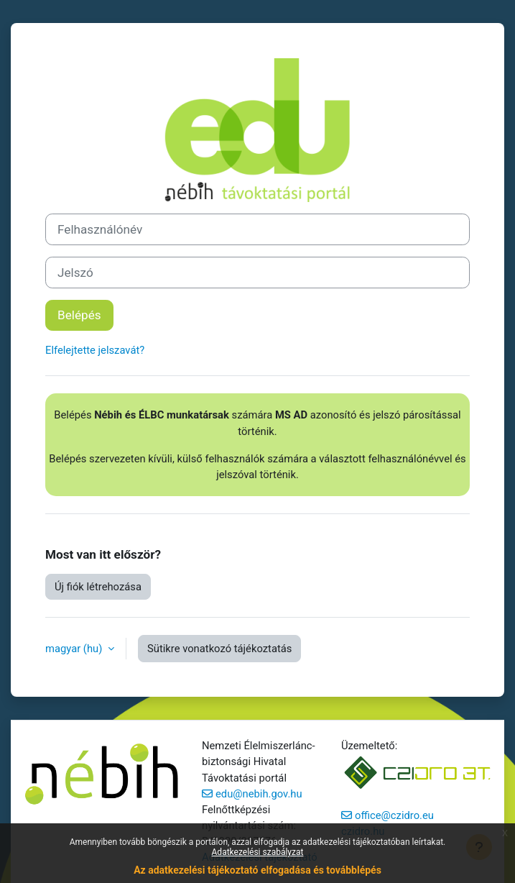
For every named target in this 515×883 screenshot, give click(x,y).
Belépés (79, 315)
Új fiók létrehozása (98, 586)
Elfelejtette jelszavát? (94, 350)
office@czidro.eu (394, 815)
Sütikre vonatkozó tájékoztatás (219, 648)
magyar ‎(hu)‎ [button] (75, 648)
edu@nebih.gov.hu (258, 793)
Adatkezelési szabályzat (258, 852)
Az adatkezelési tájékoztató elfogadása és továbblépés (257, 870)
